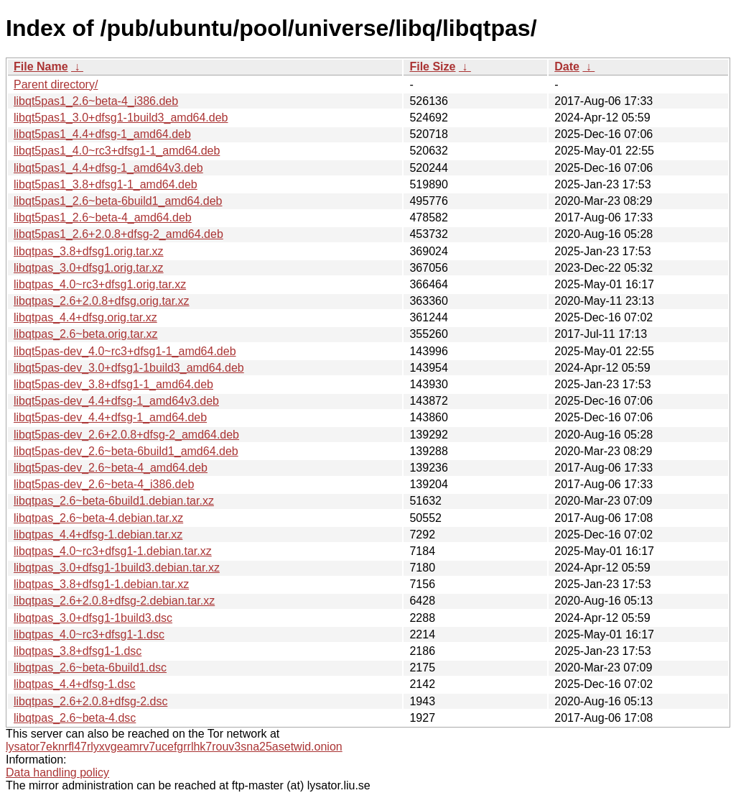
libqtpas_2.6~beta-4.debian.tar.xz (98, 518)
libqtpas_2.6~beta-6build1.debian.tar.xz (114, 501)
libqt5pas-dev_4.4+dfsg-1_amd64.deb (110, 417)
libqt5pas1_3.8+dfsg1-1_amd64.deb (105, 184)
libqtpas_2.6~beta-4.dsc (75, 718)
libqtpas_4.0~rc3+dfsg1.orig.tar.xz (100, 284)
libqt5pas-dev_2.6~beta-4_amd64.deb (111, 468)
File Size (432, 66)
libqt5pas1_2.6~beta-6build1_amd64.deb (118, 201)
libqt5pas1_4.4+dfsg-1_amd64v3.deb (108, 168)
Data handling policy (57, 772)
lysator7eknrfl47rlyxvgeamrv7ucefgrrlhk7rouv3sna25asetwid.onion (174, 746)
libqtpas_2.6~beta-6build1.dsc (90, 667)
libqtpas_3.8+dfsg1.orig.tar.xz (89, 251)
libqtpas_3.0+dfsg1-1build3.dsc (93, 618)
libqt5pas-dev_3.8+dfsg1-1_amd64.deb (113, 384)
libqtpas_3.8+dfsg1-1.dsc (77, 651)
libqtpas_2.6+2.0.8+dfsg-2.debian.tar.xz (114, 601)
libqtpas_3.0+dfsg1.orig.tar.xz (89, 268)
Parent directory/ (56, 84)
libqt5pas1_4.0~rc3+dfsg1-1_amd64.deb (117, 151)
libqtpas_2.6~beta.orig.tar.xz (86, 334)
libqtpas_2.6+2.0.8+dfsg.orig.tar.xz (102, 301)
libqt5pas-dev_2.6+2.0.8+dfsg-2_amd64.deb (126, 434)
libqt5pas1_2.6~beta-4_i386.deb (96, 101)
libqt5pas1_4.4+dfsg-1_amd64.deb (102, 134)
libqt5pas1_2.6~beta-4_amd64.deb (103, 217)
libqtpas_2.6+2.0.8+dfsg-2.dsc (90, 701)
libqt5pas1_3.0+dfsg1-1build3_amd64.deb (121, 117)
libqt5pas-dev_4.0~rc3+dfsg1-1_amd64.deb (125, 351)
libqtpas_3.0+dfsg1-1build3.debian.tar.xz (117, 567)
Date (566, 66)
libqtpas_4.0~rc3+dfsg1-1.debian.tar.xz (113, 551)
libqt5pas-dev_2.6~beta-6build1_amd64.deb (126, 451)
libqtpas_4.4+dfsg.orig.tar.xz (85, 317)
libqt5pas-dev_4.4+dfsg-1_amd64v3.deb (116, 401)
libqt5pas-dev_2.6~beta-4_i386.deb (104, 484)
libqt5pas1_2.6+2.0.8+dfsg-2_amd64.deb (118, 234)
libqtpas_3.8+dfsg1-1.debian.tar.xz (101, 584)
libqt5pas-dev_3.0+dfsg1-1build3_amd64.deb (129, 368)
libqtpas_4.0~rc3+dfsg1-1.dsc (89, 634)
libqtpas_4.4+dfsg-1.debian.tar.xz (98, 534)
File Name (41, 66)
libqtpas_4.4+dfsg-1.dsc (74, 684)
